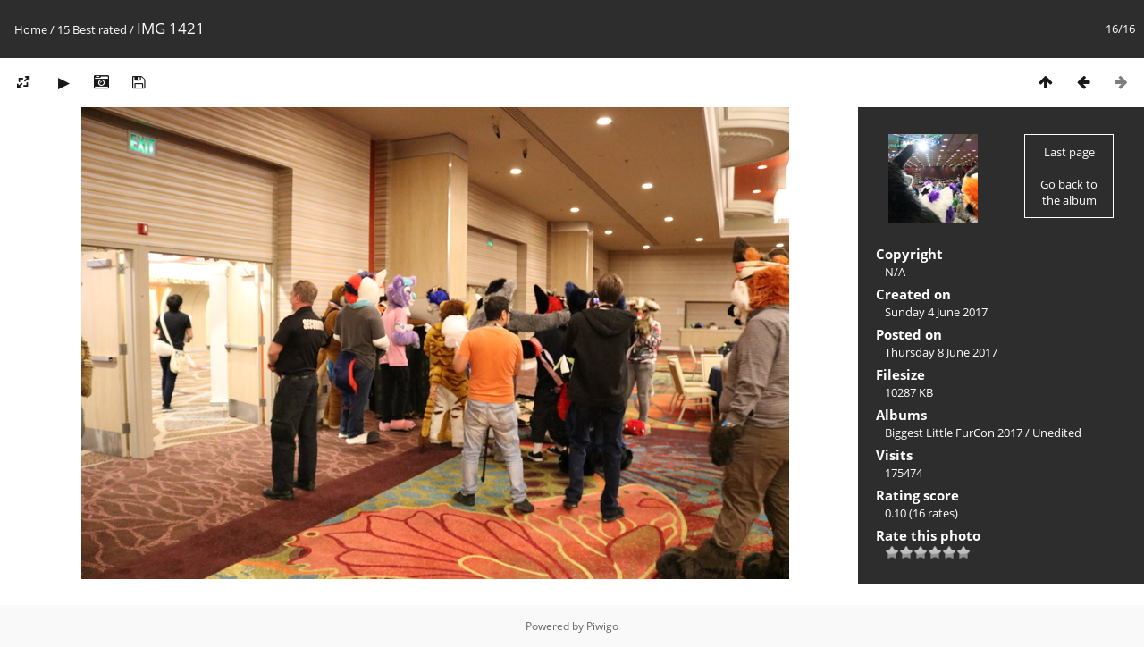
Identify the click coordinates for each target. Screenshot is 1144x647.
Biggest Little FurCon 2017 (953, 432)
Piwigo (602, 626)
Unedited (1056, 432)
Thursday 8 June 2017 (941, 352)
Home (30, 29)
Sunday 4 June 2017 (936, 312)
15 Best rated (92, 29)
